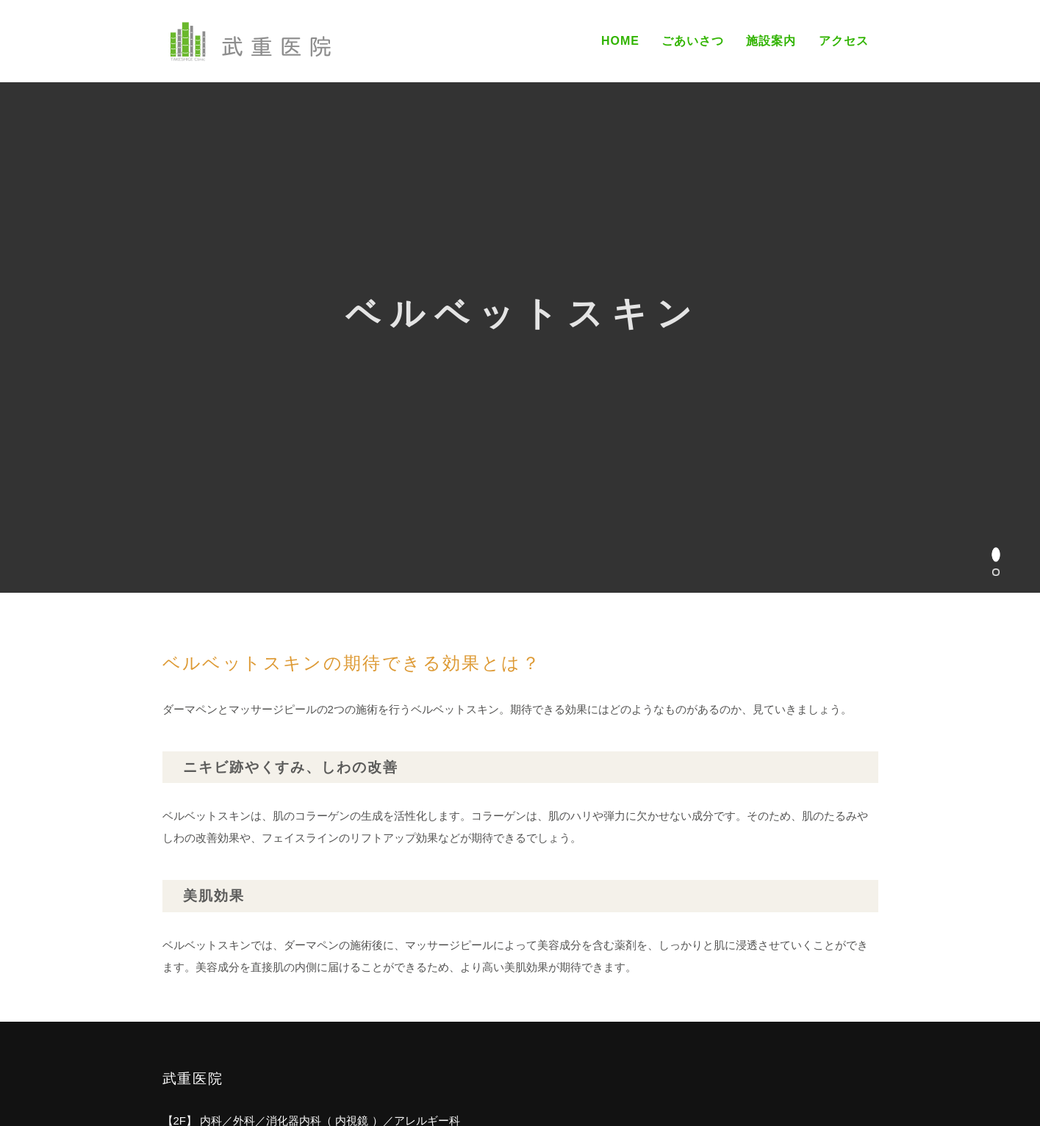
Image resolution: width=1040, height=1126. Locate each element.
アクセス (844, 41)
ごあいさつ (692, 41)
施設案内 (771, 41)
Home (620, 41)
